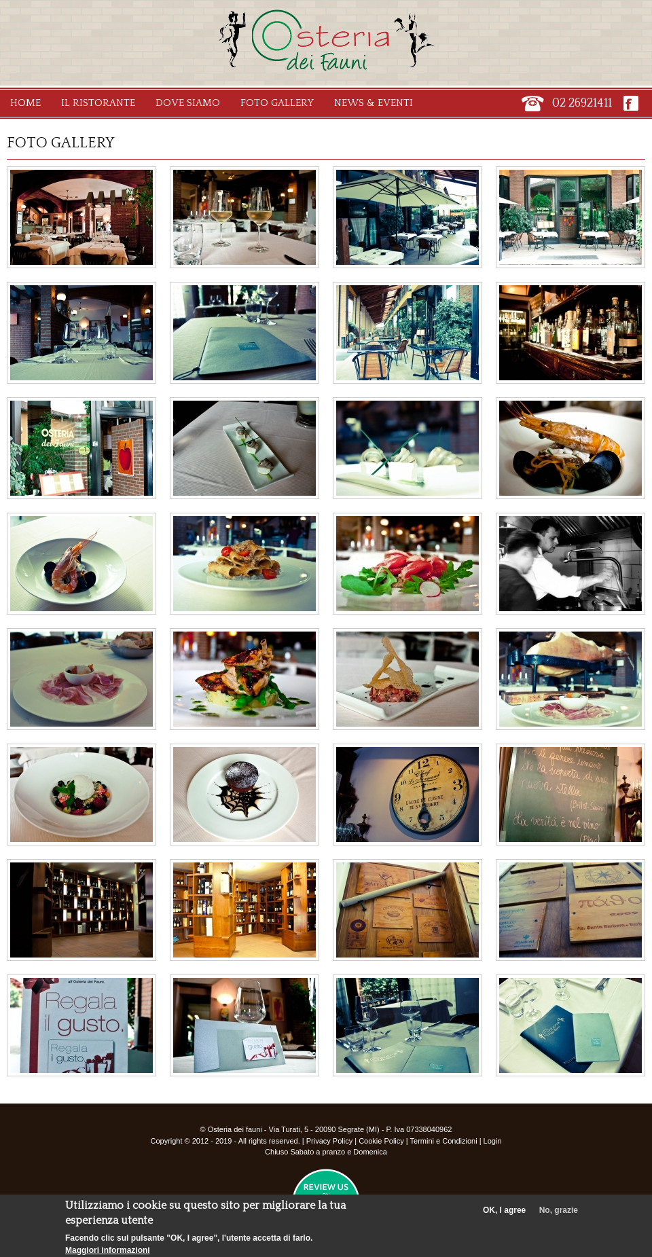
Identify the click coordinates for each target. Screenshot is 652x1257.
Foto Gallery (277, 103)
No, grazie (558, 1214)
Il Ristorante (98, 103)
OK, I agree (504, 1214)
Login (493, 1141)
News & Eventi (373, 103)
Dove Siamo (188, 103)
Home (25, 103)
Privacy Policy (329, 1141)
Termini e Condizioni (443, 1141)
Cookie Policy (381, 1141)
